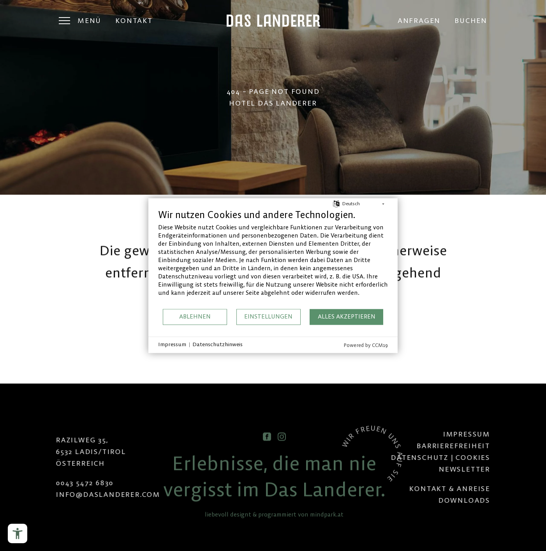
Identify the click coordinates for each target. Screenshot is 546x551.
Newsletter (499, 469)
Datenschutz (455, 457)
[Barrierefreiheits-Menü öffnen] (17, 533)
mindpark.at (326, 533)
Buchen (470, 20)
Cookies (508, 457)
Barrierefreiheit (488, 445)
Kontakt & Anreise (484, 488)
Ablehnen (195, 316)
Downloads (499, 500)
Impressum (501, 434)
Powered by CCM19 (365, 345)
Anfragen (419, 20)
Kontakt (134, 20)
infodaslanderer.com (73, 494)
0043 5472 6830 (50, 482)
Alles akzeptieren (346, 316)
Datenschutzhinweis (217, 344)
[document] (273, 258)
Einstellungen (268, 316)
